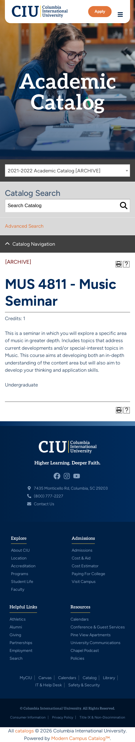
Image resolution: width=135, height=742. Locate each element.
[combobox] (67, 170)
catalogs (24, 731)
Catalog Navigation (33, 244)
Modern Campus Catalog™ (80, 738)
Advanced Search (24, 226)
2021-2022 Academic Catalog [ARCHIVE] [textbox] (54, 171)
